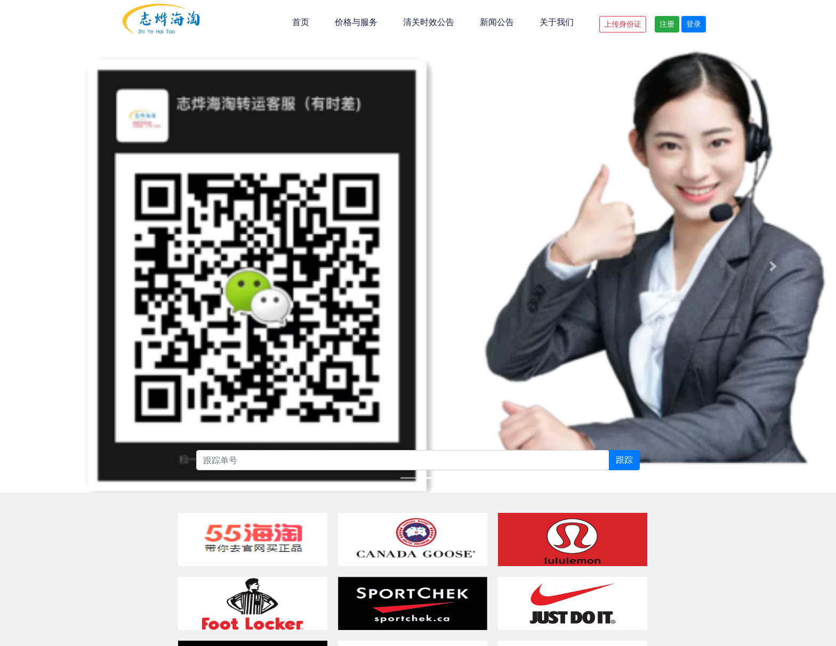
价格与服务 (356, 22)
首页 (300, 22)
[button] (62, 196)
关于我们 (557, 22)
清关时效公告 (428, 22)
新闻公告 (497, 22)
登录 (693, 24)
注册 (667, 24)
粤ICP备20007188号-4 (571, 580)
